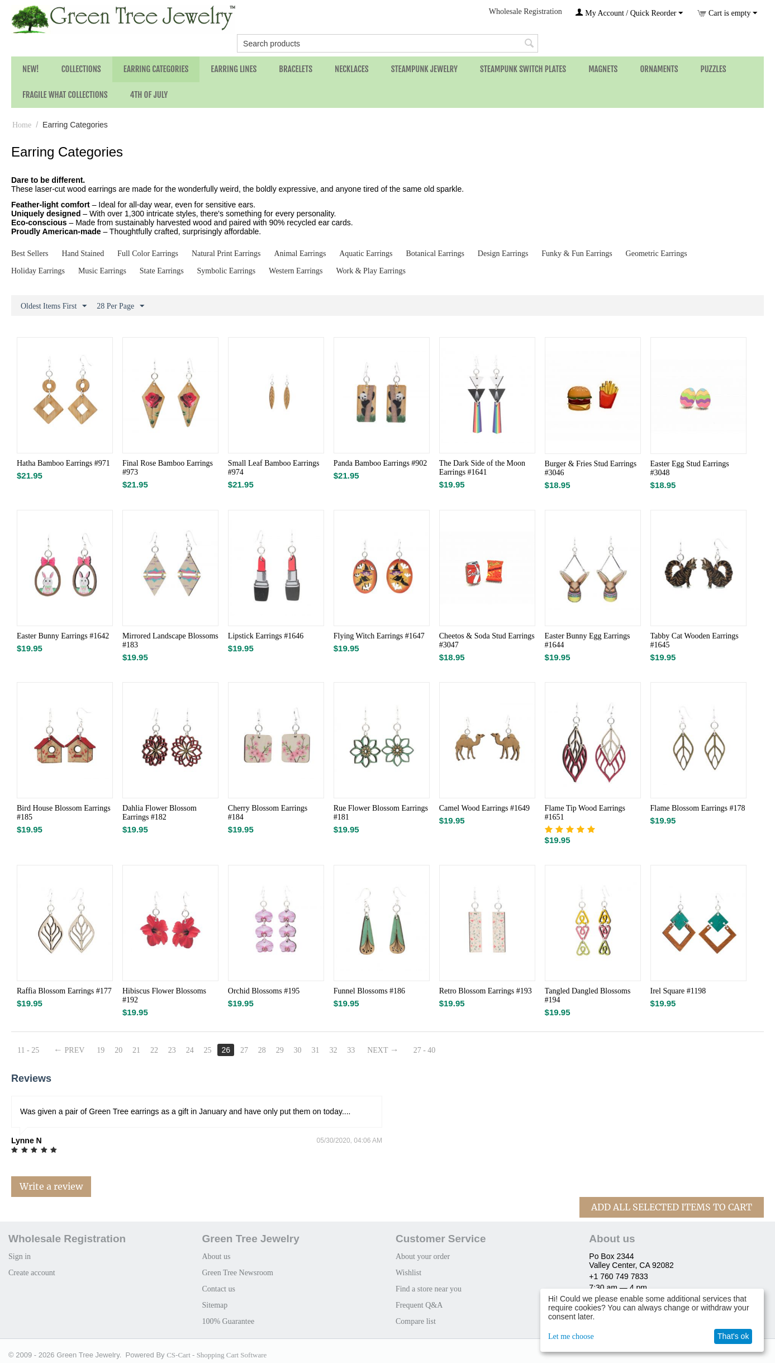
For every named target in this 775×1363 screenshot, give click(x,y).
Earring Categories (156, 69)
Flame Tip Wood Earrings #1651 (585, 812)
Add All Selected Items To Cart (671, 1207)
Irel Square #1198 (678, 991)
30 (298, 1050)
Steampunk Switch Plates (523, 69)
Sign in (19, 1256)
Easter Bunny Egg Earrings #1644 (587, 640)
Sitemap (214, 1305)
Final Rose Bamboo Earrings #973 (167, 467)
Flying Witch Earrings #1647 (379, 636)
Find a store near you (429, 1289)
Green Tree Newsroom (237, 1273)
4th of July (149, 94)
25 (208, 1050)
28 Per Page (120, 306)
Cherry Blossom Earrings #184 (267, 812)
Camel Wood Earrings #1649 (484, 808)
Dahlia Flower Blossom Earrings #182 (159, 812)
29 (280, 1050)
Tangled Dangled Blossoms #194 (588, 995)
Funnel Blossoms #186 (369, 991)
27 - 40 (424, 1050)
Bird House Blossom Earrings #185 (64, 812)
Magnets (602, 69)
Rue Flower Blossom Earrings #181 (381, 812)
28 (262, 1050)
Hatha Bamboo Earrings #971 (63, 463)
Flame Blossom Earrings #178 (697, 808)
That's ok (733, 1336)
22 (154, 1050)
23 (172, 1050)
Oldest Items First (54, 306)
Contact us (218, 1289)
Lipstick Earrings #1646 (265, 636)
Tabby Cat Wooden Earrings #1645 (694, 640)
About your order (423, 1256)
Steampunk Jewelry (424, 69)
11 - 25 (28, 1050)
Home (21, 125)
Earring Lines (233, 69)
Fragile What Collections (65, 94)
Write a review (51, 1186)
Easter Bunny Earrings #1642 (63, 636)
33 (351, 1050)
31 (316, 1050)
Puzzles (713, 69)
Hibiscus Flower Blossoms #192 (164, 995)
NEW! (30, 69)
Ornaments (659, 69)
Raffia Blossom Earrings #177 (64, 991)
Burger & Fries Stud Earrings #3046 (591, 468)
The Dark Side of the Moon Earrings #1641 (482, 467)
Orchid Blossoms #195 (263, 991)
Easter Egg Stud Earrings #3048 (689, 468)
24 (190, 1050)
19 (100, 1050)
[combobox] (387, 43)
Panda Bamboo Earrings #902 (380, 463)
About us (216, 1256)
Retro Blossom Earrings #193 (485, 991)
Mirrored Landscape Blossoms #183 (170, 640)
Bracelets (295, 69)
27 (244, 1050)
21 (136, 1050)
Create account (31, 1273)
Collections (81, 69)
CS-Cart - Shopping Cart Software (217, 1355)
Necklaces (352, 69)
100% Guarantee (228, 1321)
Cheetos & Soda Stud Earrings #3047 (487, 640)
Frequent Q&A (419, 1305)
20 (118, 1050)
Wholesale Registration (525, 11)
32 (333, 1050)
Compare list (416, 1321)
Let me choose (571, 1336)
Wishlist (408, 1273)
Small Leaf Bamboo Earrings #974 (274, 467)
